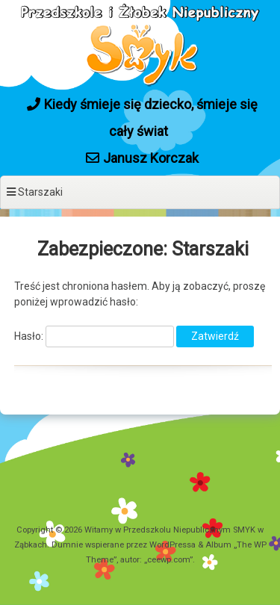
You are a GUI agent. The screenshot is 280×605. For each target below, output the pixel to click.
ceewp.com (168, 560)
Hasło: (94, 336)
